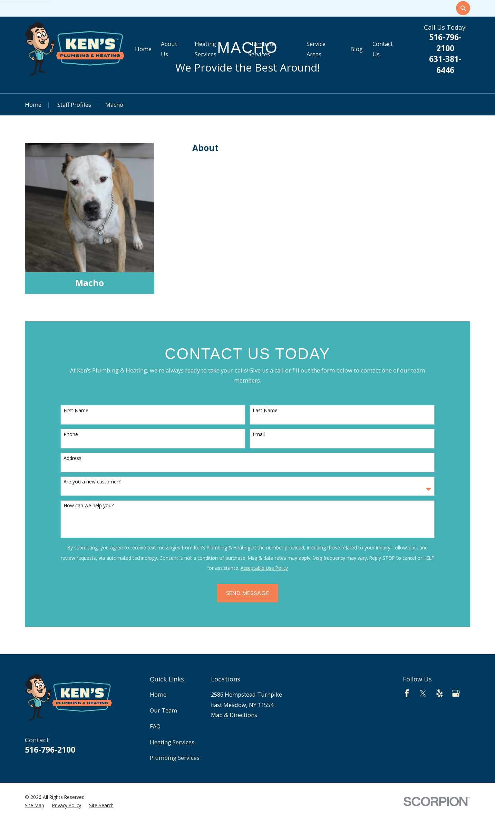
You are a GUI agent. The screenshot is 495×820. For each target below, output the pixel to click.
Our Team (163, 710)
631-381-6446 (445, 64)
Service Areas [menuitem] (316, 49)
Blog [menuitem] (356, 49)
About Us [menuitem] (169, 49)
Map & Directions (234, 715)
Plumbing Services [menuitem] (261, 49)
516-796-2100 (445, 43)
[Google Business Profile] (456, 693)
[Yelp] (440, 693)
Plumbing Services (175, 758)
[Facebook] (407, 693)
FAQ (155, 726)
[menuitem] (34, 805)
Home (158, 694)
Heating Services (172, 742)
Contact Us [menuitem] (382, 49)
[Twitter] (423, 693)
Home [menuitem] (143, 49)
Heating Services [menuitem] (205, 49)
